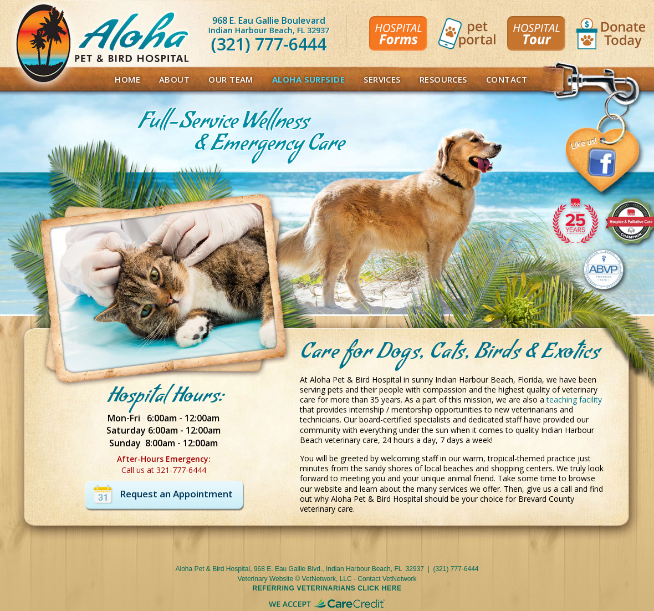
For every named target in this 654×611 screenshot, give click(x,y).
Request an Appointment (176, 493)
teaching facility (574, 399)
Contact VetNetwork (386, 579)
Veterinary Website (266, 579)
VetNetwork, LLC (327, 579)
